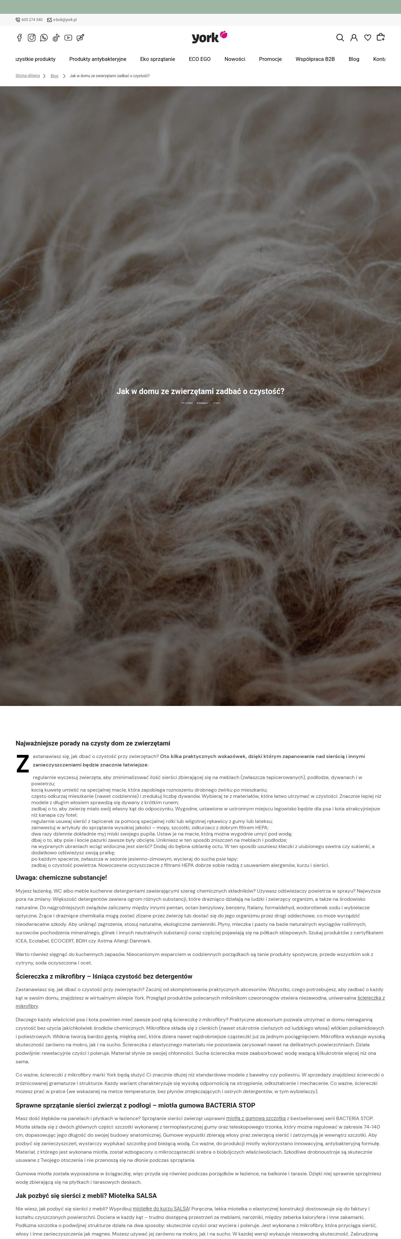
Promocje (259, 59)
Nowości (231, 59)
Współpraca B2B (296, 59)
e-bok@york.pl (65, 20)
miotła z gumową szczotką (256, 1119)
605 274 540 (32, 20)
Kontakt (349, 59)
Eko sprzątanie (168, 59)
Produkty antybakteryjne (118, 59)
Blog (327, 59)
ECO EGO (202, 59)
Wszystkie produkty (63, 59)
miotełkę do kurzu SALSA (161, 1209)
